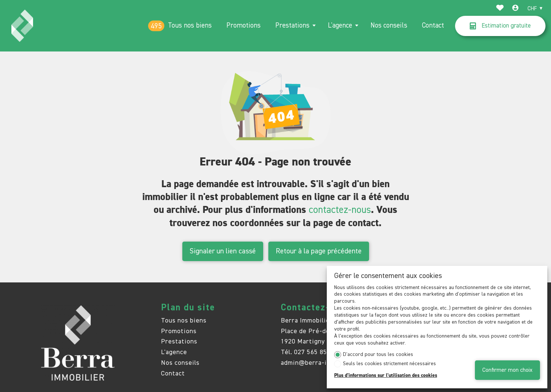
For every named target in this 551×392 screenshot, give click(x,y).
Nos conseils (389, 25)
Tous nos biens (190, 25)
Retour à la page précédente (319, 251)
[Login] (515, 9)
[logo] (22, 26)
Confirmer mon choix (507, 370)
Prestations (292, 25)
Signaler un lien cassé (223, 251)
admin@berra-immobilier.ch (323, 363)
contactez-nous (340, 210)
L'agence (340, 25)
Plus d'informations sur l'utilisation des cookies (385, 375)
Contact (433, 25)
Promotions (243, 25)
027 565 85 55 (315, 352)
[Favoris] (500, 9)
